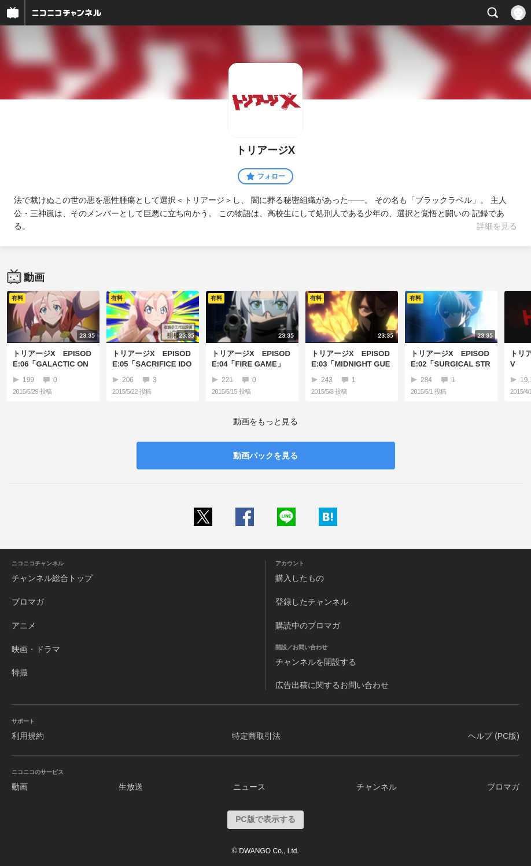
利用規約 (28, 736)
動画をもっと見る (265, 421)
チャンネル (376, 786)
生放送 (131, 786)
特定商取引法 (256, 736)
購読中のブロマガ (307, 625)
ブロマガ (28, 601)
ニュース (249, 786)
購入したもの (299, 578)
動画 (20, 786)
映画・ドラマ (36, 649)
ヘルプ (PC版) (493, 736)
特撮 (20, 672)
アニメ (24, 625)
